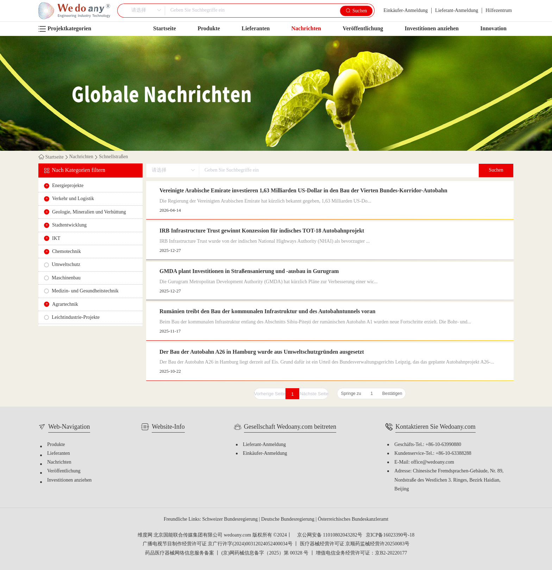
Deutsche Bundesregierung (288, 519)
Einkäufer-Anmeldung (405, 10)
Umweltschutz (66, 264)
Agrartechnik (65, 304)
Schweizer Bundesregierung (230, 519)
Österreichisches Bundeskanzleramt (353, 519)
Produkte (208, 29)
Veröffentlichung (363, 29)
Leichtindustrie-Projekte (76, 317)
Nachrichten (306, 29)
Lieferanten (256, 29)
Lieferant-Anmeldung (456, 10)
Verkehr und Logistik (73, 199)
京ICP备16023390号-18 (390, 535)
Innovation (493, 29)
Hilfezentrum (498, 10)
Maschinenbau (66, 278)
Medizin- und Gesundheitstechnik (85, 291)
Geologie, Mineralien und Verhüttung (89, 212)
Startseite (164, 29)
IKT (56, 238)
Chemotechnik (66, 251)
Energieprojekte (67, 185)
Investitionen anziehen (432, 29)
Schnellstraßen (113, 157)
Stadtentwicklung (69, 225)
